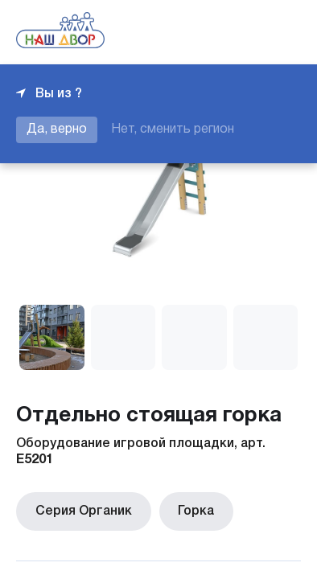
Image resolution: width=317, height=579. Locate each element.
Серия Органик (80, 509)
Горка (187, 509)
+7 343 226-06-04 (246, 32)
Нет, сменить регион (172, 129)
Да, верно (57, 129)
